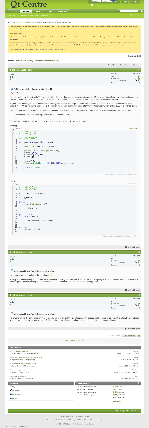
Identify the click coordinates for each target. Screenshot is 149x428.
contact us (62, 49)
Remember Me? (96, 5)
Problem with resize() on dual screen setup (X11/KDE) (37, 60)
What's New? (62, 11)
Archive (133, 411)
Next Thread (81, 341)
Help (125, 2)
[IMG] (115, 392)
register (131, 37)
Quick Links (44, 15)
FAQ (18, 15)
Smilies (115, 389)
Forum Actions (33, 15)
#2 (139, 252)
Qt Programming (28, 22)
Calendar (24, 15)
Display (135, 65)
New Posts (12, 15)
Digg (13, 387)
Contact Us (117, 411)
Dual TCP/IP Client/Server (18, 376)
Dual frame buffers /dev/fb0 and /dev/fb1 (23, 364)
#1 (139, 70)
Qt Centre (12, 37)
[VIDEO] (115, 395)
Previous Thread (70, 341)
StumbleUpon (16, 395)
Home (14, 11)
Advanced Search (135, 15)
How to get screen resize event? (20, 351)
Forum (26, 11)
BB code (115, 387)
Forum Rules (117, 401)
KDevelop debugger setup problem (21, 370)
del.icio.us (15, 391)
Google (14, 398)
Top (139, 335)
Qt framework (56, 37)
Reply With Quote (132, 247)
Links (50, 11)
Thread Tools (112, 65)
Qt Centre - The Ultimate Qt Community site (79, 424)
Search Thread (124, 65)
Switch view (133, 128)
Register (134, 2)
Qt (19, 22)
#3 (139, 295)
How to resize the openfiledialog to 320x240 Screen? (27, 357)
